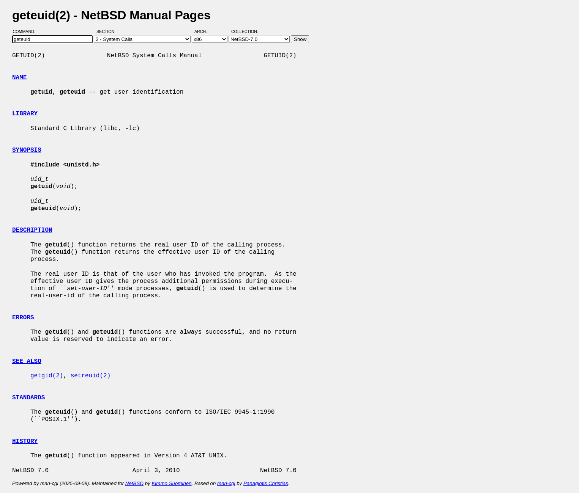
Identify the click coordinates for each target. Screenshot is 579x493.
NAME (19, 78)
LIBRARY (25, 114)
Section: (107, 31)
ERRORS (23, 318)
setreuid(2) (91, 376)
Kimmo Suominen (171, 483)
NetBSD (134, 483)
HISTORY (25, 441)
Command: (26, 31)
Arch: (204, 31)
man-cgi (226, 483)
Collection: (244, 31)
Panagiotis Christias (265, 483)
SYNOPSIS (26, 150)
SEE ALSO (26, 361)
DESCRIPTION (32, 230)
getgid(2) (46, 376)
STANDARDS (28, 398)
